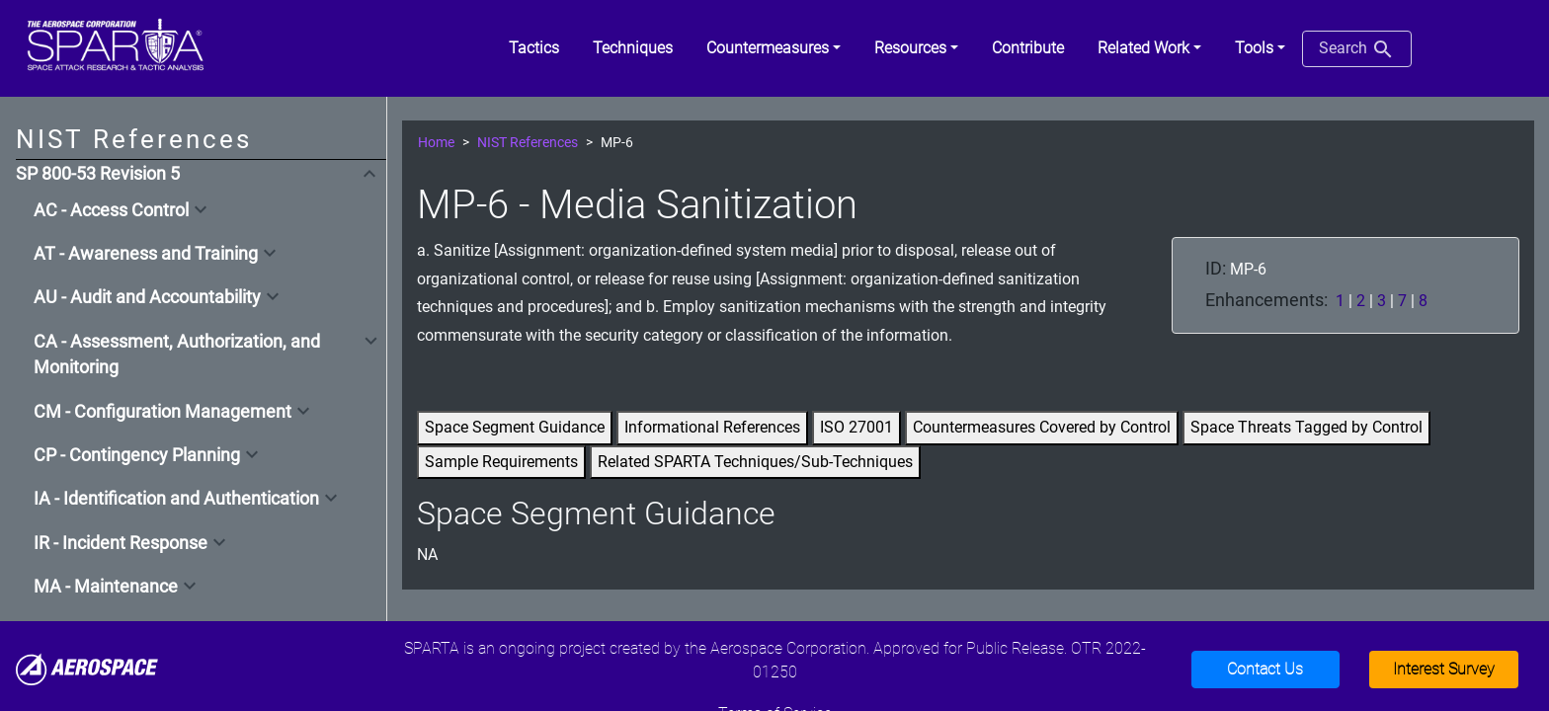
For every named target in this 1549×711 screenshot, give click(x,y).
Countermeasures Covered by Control (1042, 427)
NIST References (527, 142)
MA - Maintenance (106, 586)
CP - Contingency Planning (137, 455)
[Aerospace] (87, 668)
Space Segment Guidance (515, 427)
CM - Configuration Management (162, 412)
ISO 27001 (856, 427)
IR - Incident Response (120, 543)
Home (436, 142)
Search (1357, 49)
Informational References (712, 427)
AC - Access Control (111, 210)
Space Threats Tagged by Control (1306, 427)
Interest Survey (1444, 669)
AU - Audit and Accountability (147, 297)
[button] (773, 48)
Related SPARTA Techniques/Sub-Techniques (755, 461)
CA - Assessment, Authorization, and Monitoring (177, 354)
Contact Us (1265, 669)
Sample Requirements (501, 461)
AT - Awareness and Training (146, 254)
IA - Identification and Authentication (176, 499)
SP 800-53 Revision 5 (98, 174)
